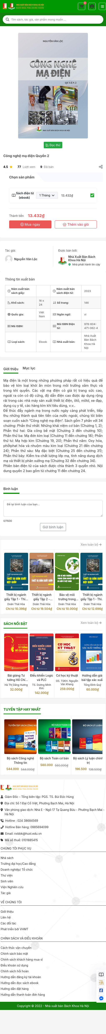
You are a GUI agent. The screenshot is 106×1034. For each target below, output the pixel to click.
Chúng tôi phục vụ (16, 848)
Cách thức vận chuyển (16, 948)
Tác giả (6, 893)
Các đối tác (8, 923)
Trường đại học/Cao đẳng (18, 863)
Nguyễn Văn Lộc (25, 259)
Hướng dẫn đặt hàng (15, 988)
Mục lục (29, 368)
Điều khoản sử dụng (14, 965)
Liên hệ (6, 917)
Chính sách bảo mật (14, 953)
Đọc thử (53, 145)
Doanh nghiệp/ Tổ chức (17, 869)
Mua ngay (30, 224)
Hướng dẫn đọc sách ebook (20, 983)
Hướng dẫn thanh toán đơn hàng (23, 994)
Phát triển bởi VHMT (14, 929)
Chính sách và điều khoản (21, 938)
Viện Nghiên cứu (12, 887)
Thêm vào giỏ (76, 224)
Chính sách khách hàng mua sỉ (22, 959)
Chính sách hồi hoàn (15, 971)
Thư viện (7, 875)
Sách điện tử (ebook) (24, 195)
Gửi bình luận (53, 527)
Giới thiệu (10, 369)
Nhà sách (7, 858)
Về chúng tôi (11, 902)
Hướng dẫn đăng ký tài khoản (21, 977)
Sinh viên (7, 881)
